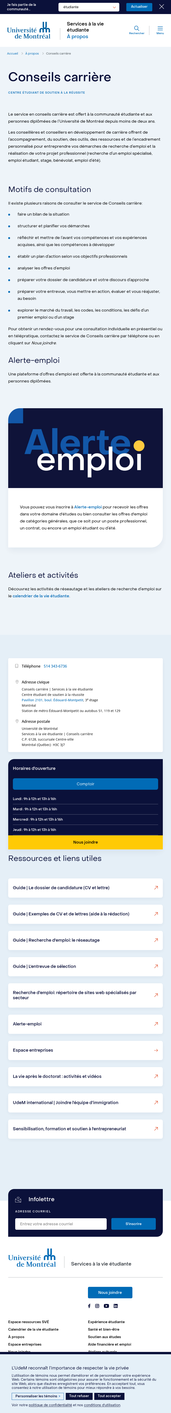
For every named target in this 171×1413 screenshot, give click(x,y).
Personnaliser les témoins (37, 1396)
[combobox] (88, 7)
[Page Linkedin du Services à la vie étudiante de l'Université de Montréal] (116, 1306)
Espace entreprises (33, 1070)
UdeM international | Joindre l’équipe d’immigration (65, 1123)
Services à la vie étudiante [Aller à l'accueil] (85, 27)
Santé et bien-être (103, 1329)
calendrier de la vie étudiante (41, 616)
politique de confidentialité (50, 1405)
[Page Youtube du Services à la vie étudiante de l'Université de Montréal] (106, 1306)
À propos (32, 53)
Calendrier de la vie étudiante (33, 1329)
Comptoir (85, 804)
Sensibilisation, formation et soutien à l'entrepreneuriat (69, 1149)
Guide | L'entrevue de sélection (44, 987)
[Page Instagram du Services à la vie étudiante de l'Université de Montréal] (97, 1306)
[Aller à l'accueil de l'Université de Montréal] (29, 31)
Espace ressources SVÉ (28, 1322)
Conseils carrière (58, 53)
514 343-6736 (55, 686)
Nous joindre (110, 1292)
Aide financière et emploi (109, 1344)
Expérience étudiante (106, 1322)
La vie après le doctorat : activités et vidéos (57, 1097)
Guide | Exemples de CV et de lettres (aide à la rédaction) (71, 934)
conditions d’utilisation (102, 1405)
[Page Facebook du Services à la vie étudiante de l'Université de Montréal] (89, 1306)
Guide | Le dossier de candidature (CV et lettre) (61, 908)
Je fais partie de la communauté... (21, 7)
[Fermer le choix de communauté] (158, 7)
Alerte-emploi (88, 527)
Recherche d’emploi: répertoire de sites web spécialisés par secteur (74, 1015)
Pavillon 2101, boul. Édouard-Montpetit (52, 720)
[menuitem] (45, 1322)
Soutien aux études (104, 1337)
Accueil (12, 53)
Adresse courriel (33, 1211)
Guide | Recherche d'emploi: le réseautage (56, 960)
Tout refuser (79, 1396)
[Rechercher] (136, 30)
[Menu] (156, 30)
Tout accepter (109, 1396)
